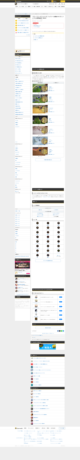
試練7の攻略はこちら (51, 154)
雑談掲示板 (63, 6)
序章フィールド (17, 215)
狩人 (49, 152)
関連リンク (36, 39)
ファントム (50, 140)
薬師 (37, 251)
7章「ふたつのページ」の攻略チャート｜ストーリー (23, 30)
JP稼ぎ (55, 6)
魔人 (49, 131)
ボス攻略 (59, 6)
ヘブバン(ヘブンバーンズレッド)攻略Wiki (42, 439)
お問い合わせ (43, 428)
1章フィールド (17, 217)
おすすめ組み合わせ (40, 213)
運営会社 (48, 428)
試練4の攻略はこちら (51, 122)
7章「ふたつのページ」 (18, 73)
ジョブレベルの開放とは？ (38, 37)
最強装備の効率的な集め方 (19, 114)
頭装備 (16, 231)
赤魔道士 (50, 151)
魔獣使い (48, 233)
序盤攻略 (29, 6)
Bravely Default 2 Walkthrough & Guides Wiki (22, 256)
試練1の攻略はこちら (51, 90)
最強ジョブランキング (40, 216)
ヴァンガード (51, 150)
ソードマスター (37, 247)
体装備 (16, 233)
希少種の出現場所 (18, 108)
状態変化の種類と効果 (18, 91)
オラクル (50, 120)
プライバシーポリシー (31, 428)
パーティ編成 (33, 6)
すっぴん (37, 224)
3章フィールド (17, 221)
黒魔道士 (48, 224)
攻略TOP (16, 6)
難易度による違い (18, 95)
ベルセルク (50, 129)
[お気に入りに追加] (52, 4)
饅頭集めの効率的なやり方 (19, 112)
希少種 (45, 6)
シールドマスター (37, 242)
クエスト (42, 6)
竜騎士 (50, 118)
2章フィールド (17, 219)
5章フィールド (17, 225)
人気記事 (19, 18)
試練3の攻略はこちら (51, 111)
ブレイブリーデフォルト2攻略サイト (38, 335)
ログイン (63, 1)
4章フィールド (17, 223)
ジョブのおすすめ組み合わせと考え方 (23, 20)
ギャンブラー (58, 233)
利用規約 (25, 428)
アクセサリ (17, 235)
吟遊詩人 (37, 233)
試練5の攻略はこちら (51, 132)
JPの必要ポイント (18, 87)
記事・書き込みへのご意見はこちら (48, 333)
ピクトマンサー (51, 130)
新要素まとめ (17, 110)
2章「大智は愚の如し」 (18, 62)
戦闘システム (17, 79)
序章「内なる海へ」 (18, 58)
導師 (49, 119)
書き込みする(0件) (48, 327)
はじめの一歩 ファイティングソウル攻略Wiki (56, 441)
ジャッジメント (48, 251)
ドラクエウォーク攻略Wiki (27, 436)
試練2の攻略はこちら (51, 101)
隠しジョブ (58, 255)
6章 (48, 76)
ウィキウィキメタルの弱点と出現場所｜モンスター (23, 27)
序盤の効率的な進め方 (18, 85)
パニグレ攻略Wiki (39, 443)
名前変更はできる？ (18, 93)
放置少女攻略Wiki (39, 441)
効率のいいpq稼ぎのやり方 (19, 81)
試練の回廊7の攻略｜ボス (21, 25)
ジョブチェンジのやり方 (56, 213)
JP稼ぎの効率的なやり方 (37, 25)
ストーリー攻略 (21, 6)
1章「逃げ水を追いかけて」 (19, 60)
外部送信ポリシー (37, 428)
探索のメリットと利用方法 (19, 89)
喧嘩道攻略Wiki (26, 443)
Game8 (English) (53, 428)
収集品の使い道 (17, 106)
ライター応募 (62, 428)
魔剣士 (50, 141)
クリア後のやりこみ (50, 6)
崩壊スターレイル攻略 (27, 435)
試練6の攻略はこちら (51, 143)
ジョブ (26, 6)
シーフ (58, 228)
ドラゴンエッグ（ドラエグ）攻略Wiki (55, 443)
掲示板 (26, 18)
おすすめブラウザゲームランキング (23, 294)
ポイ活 (48, 1)
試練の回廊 (38, 6)
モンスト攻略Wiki (52, 435)
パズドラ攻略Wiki (39, 435)
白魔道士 (50, 149)
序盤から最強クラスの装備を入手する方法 (23, 32)
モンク (50, 139)
